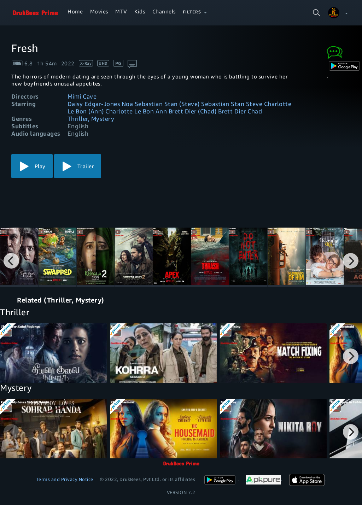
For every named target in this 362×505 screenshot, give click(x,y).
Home (75, 11)
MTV (121, 11)
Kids (139, 11)
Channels (164, 11)
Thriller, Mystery (91, 118)
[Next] (350, 261)
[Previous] (11, 261)
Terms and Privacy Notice (64, 479)
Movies (99, 11)
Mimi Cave (82, 96)
